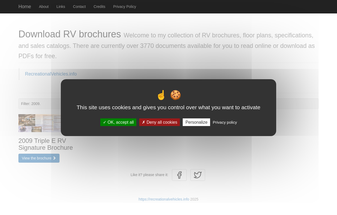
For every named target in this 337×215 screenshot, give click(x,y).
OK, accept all (118, 122)
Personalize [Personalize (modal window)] (196, 122)
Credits (99, 6)
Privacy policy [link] (225, 122)
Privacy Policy (124, 6)
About (44, 6)
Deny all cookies (159, 122)
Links (61, 6)
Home (24, 6)
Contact (79, 6)
